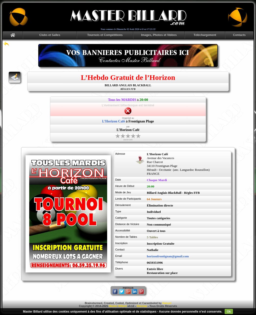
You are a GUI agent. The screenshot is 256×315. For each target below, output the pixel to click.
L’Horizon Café (113, 121)
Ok (229, 311)
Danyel (166, 303)
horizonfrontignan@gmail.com (168, 256)
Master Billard (118, 305)
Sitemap (142, 305)
